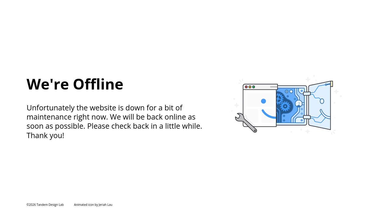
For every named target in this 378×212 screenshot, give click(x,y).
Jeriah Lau (105, 205)
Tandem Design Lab (50, 205)
